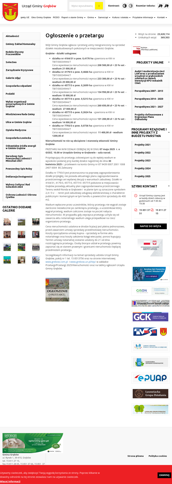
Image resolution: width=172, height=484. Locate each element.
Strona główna (135, 456)
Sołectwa (11, 62)
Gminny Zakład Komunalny (20, 44)
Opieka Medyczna (16, 130)
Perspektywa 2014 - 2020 (149, 98)
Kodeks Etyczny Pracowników (15, 53)
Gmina (93, 17)
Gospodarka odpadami (19, 86)
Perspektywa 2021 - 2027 (149, 106)
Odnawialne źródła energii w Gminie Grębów (21, 147)
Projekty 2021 (142, 144)
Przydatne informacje (145, 17)
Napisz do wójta (150, 226)
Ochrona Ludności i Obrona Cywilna (21, 195)
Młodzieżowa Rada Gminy (20, 114)
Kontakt (164, 17)
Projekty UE (25, 17)
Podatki (10, 93)
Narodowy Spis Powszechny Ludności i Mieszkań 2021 (19, 158)
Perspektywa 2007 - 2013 (149, 91)
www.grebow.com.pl (57, 261)
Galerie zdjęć (13, 78)
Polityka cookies (158, 456)
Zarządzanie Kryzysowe (19, 70)
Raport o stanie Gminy (75, 17)
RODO (58, 17)
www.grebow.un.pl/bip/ (83, 261)
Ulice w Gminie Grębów (19, 122)
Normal (131, 5)
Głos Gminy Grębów (43, 17)
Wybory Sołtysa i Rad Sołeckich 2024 (18, 185)
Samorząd (106, 17)
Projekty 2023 (142, 160)
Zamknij (164, 476)
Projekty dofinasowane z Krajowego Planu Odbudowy (149, 117)
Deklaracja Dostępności (19, 176)
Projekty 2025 (142, 176)
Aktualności (12, 36)
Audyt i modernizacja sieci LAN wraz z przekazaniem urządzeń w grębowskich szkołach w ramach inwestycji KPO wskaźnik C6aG (149, 77)
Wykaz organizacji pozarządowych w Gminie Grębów (20, 104)
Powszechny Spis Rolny (19, 168)
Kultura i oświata (123, 17)
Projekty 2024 (142, 168)
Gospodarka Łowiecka (18, 138)
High (124, 5)
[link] (150, 62)
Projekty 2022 (142, 152)
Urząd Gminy (39, 6)
